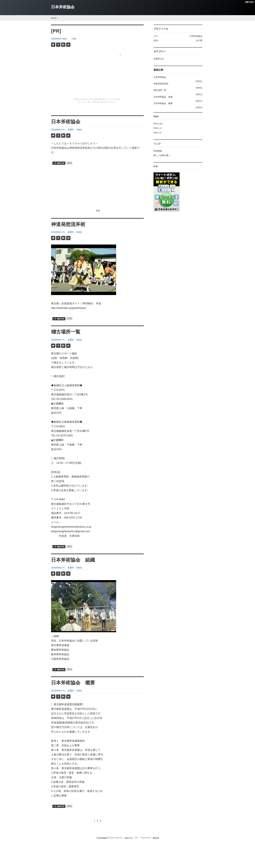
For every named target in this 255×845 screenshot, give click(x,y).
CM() (74, 38)
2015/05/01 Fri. (58, 129)
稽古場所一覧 (65, 331)
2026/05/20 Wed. (59, 38)
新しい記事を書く (162, 155)
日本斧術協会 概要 (73, 682)
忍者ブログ (129, 838)
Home (54, 18)
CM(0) (79, 129)
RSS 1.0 (157, 128)
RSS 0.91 (158, 124)
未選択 (70, 129)
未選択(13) (159, 59)
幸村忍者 (156, 838)
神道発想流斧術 (68, 224)
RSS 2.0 (157, 132)
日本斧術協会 (62, 7)
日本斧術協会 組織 (73, 560)
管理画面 (158, 151)
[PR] (56, 31)
